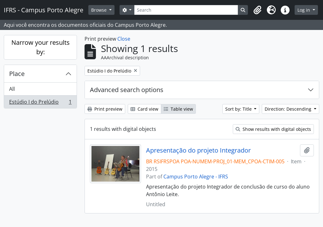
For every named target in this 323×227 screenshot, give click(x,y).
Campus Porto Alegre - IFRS (195, 176)
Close (123, 38)
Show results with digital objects (273, 129)
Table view (178, 109)
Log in (304, 10)
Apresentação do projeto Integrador (198, 150)
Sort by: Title (239, 109)
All (12, 88)
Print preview (104, 109)
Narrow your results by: (40, 47)
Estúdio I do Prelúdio (40, 103)
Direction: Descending (289, 109)
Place (17, 73)
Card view (144, 109)
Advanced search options (126, 89)
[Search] (186, 10)
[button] (257, 10)
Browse (99, 10)
